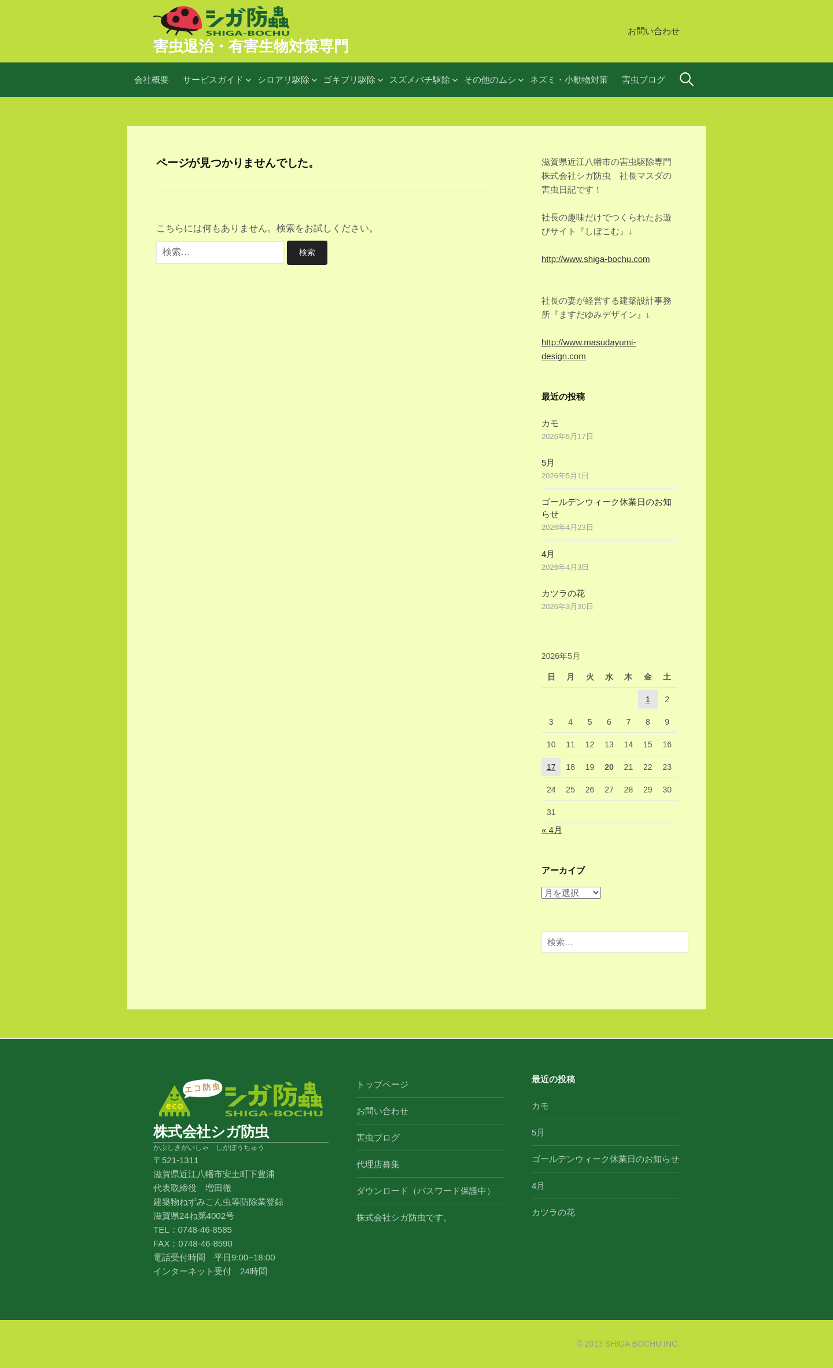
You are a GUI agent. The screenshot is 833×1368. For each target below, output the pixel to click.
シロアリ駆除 (283, 79)
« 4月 (551, 830)
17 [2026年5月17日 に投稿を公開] (551, 767)
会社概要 (151, 79)
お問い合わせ (654, 31)
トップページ (382, 1084)
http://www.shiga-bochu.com (595, 259)
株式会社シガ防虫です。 (404, 1217)
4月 (548, 554)
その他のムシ (490, 79)
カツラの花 (563, 593)
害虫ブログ (643, 79)
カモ (550, 423)
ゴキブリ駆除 (349, 79)
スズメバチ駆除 (419, 79)
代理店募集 (378, 1164)
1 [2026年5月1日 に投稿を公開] (648, 699)
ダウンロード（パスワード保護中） (425, 1191)
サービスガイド (213, 79)
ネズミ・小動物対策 (569, 79)
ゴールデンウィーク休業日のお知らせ (605, 1159)
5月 (548, 462)
